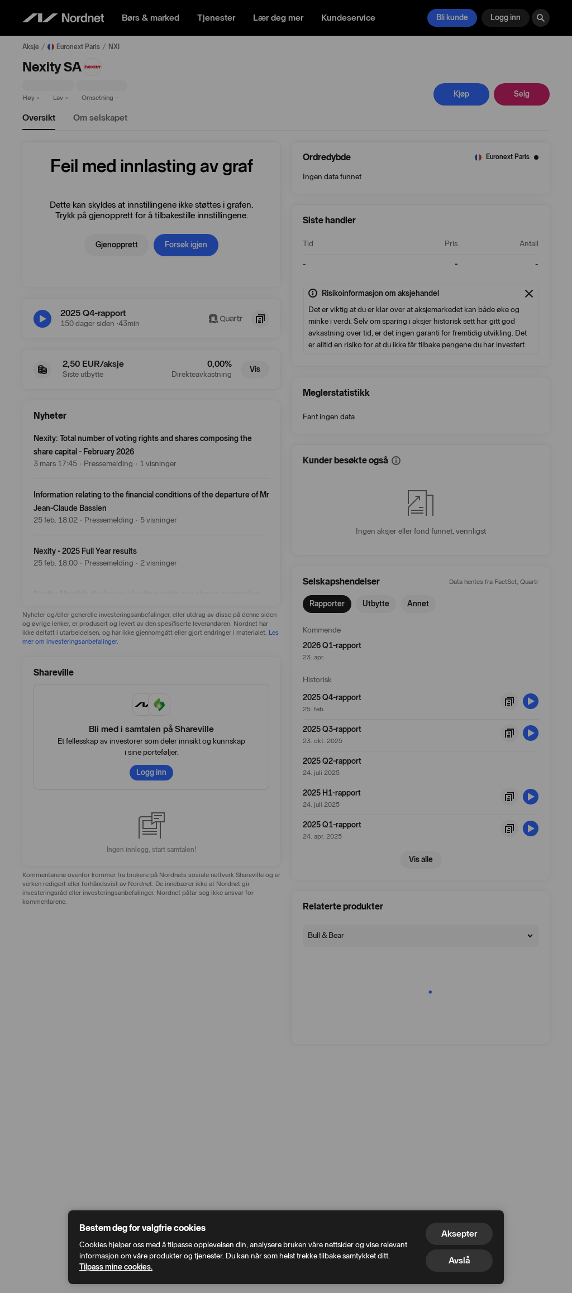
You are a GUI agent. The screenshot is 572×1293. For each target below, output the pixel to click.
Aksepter (459, 1233)
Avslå (459, 1260)
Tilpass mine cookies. (115, 1267)
